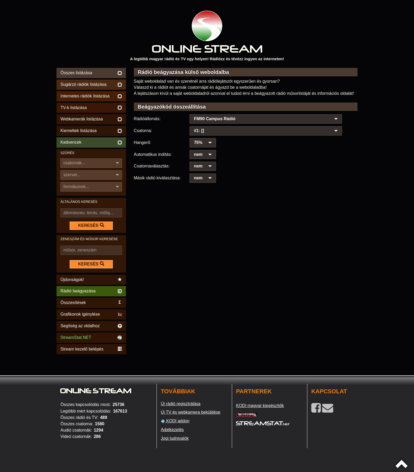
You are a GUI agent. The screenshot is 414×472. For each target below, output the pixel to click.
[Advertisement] (246, 192)
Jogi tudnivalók (175, 438)
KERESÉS (91, 225)
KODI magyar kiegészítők (260, 405)
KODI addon (175, 421)
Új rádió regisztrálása (180, 403)
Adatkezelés (172, 429)
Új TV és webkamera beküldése (190, 412)
